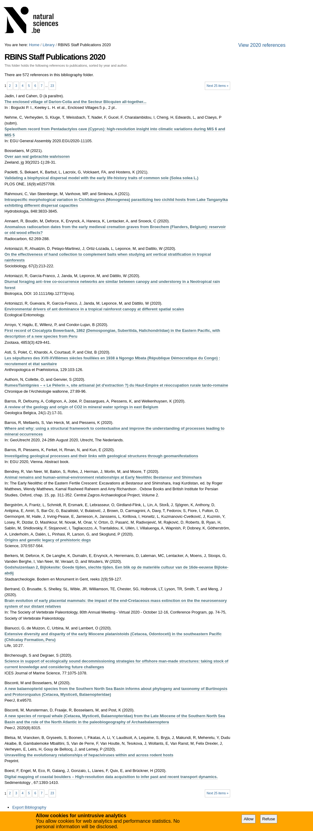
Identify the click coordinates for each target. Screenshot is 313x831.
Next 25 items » (217, 85)
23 (52, 85)
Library (48, 45)
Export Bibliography (29, 807)
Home (34, 45)
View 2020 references (261, 45)
